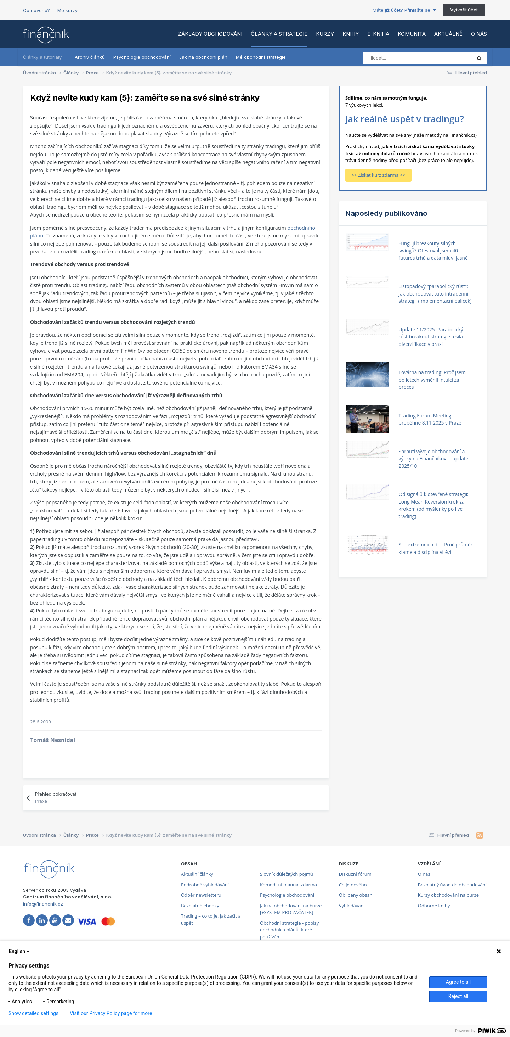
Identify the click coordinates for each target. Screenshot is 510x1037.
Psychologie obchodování (142, 57)
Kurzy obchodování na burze (448, 895)
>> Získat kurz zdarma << (378, 175)
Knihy (350, 33)
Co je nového (353, 884)
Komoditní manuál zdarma (288, 884)
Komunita (412, 33)
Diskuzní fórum (355, 874)
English (20, 951)
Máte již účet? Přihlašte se (404, 10)
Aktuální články (197, 874)
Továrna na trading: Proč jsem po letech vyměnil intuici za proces (432, 379)
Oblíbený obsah (356, 895)
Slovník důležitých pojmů (286, 874)
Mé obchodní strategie (261, 57)
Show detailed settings (33, 1013)
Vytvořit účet (464, 9)
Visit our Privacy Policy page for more (111, 1013)
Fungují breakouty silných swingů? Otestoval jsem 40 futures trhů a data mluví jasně (433, 250)
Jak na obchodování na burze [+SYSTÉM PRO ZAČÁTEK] (291, 909)
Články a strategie (279, 33)
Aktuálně (448, 33)
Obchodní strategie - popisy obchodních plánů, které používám (289, 930)
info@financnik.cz (43, 904)
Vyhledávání (352, 905)
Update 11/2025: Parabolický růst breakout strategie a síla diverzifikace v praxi (431, 336)
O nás (479, 33)
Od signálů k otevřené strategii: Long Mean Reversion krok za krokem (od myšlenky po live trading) (434, 505)
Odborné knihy (434, 905)
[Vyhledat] (394, 58)
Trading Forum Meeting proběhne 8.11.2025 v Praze (430, 419)
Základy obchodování (210, 33)
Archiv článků (90, 57)
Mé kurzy (67, 10)
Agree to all (458, 982)
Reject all (458, 996)
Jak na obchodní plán (203, 57)
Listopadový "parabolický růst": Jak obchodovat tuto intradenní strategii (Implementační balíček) (435, 293)
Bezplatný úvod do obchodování (452, 884)
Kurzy (325, 33)
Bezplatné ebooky (200, 905)
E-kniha (378, 33)
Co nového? (36, 10)
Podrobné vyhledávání (205, 884)
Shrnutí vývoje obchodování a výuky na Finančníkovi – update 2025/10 (434, 458)
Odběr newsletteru (201, 895)
